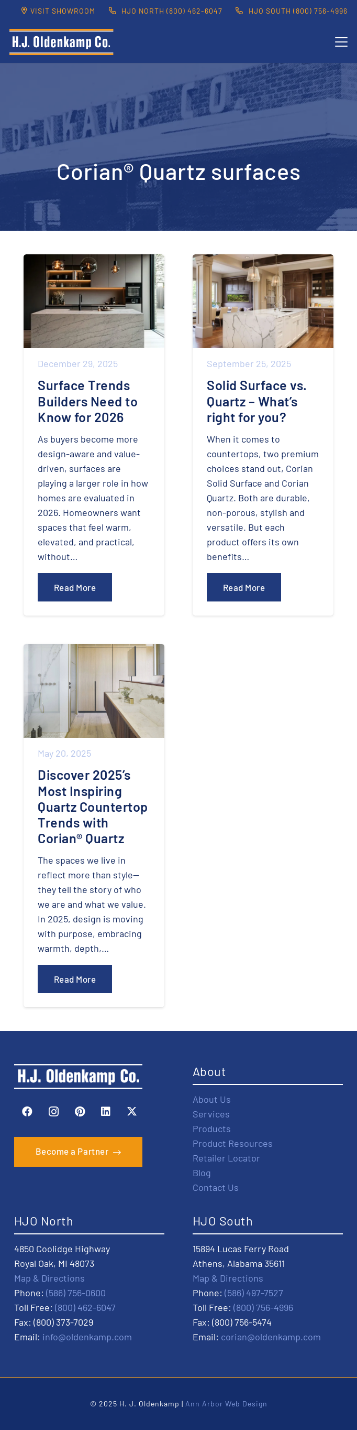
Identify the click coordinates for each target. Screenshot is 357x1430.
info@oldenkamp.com (87, 1336)
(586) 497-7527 (254, 1292)
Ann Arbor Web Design (226, 1403)
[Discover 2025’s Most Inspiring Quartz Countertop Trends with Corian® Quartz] (94, 825)
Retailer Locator (226, 1158)
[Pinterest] (79, 1112)
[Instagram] (53, 1112)
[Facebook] (27, 1112)
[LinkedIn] (106, 1112)
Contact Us (216, 1187)
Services (211, 1114)
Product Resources (233, 1143)
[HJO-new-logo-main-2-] (61, 42)
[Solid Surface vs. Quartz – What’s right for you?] (263, 435)
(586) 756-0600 (76, 1292)
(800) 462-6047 (85, 1307)
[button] (341, 42)
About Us (212, 1099)
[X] (132, 1112)
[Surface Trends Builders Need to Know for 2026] (94, 435)
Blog (202, 1172)
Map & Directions (49, 1278)
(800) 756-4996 (263, 1307)
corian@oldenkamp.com (271, 1336)
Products (212, 1128)
